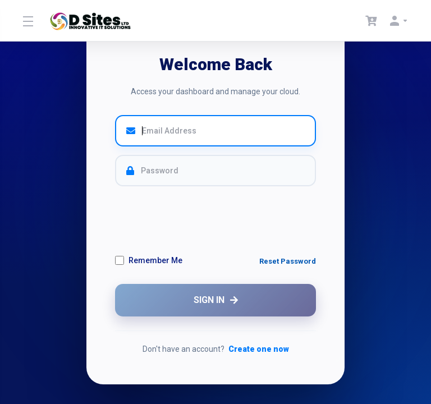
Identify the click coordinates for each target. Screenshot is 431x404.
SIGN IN (216, 300)
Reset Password (287, 261)
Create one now (258, 349)
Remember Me (148, 260)
